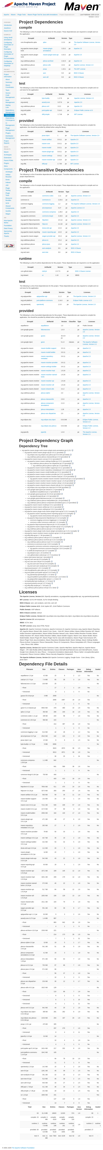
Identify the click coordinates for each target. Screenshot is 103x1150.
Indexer (8, 182)
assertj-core (46, 102)
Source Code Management (10, 95)
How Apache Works (8, 222)
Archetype (9, 172)
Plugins (8, 133)
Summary (9, 82)
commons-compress (49, 212)
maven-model (46, 147)
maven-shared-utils (47, 389)
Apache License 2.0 (77, 208)
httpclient (45, 220)
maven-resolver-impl (48, 370)
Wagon (8, 214)
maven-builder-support (48, 348)
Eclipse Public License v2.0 (83, 110)
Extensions (7, 157)
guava (43, 336)
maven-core (46, 143)
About (8, 79)
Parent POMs (8, 160)
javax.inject (45, 135)
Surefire (8, 211)
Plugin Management (10, 129)
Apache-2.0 (78, 48)
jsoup (45, 69)
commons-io (46, 200)
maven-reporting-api (49, 232)
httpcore (45, 224)
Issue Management (10, 101)
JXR (7, 185)
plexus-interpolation (47, 409)
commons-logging (48, 204)
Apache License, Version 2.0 (83, 65)
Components (9, 169)
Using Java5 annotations (8, 39)
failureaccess (45, 329)
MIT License (78, 114)
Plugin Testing (8, 189)
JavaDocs (7, 28)
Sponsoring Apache (8, 232)
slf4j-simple (45, 114)
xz (42, 275)
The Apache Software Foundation (23, 1148)
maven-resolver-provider (49, 362)
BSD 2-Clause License (83, 271)
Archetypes (8, 155)
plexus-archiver (48, 61)
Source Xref (8, 31)
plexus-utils (47, 65)
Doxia (8, 179)
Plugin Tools (21, 14)
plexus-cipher (45, 393)
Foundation (8, 225)
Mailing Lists (8, 106)
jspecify (43, 432)
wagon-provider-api (48, 236)
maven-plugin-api (48, 151)
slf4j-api (44, 164)
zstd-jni (44, 271)
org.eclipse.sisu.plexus (48, 426)
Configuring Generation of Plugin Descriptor (8, 46)
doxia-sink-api (47, 228)
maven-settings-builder (48, 366)
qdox (44, 42)
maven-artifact (47, 139)
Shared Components (10, 207)
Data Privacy (8, 228)
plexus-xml (45, 106)
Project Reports (9, 142)
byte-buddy (45, 98)
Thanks (6, 236)
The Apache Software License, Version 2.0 (84, 135)
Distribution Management (10, 137)
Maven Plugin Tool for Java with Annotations (43, 14)
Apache (6, 14)
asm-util (45, 77)
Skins (6, 166)
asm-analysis (46, 248)
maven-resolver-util (47, 385)
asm (44, 73)
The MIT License (79, 69)
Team (7, 90)
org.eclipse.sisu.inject (48, 420)
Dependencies (10, 115)
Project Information (9, 75)
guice (43, 342)
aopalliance (45, 325)
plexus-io (45, 240)
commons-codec (47, 196)
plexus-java (46, 244)
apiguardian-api (42, 296)
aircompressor (47, 208)
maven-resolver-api (48, 160)
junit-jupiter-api (47, 110)
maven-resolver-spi (47, 381)
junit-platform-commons (45, 300)
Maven (13, 14)
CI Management (10, 124)
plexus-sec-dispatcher (48, 413)
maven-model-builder (48, 352)
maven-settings (47, 156)
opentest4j (40, 304)
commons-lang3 (47, 216)
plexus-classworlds (47, 399)
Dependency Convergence (10, 119)
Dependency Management (10, 111)
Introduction (8, 25)
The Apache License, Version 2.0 (84, 296)
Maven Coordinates (10, 86)
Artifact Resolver (9, 176)
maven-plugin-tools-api (51, 55)
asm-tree (45, 252)
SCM (7, 203)
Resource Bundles (9, 199)
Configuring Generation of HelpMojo (8, 63)
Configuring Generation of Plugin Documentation (9, 55)
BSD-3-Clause (79, 73)
